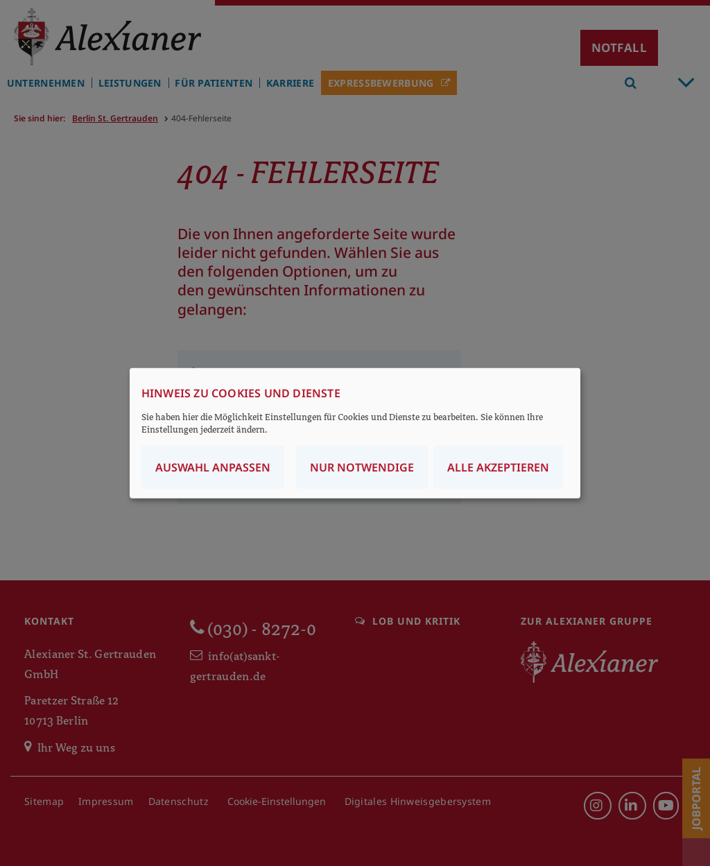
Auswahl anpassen (212, 467)
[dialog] (355, 433)
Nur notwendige (362, 467)
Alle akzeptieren (498, 467)
